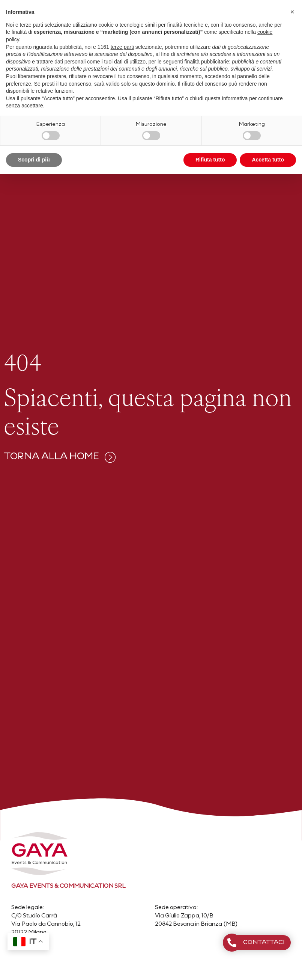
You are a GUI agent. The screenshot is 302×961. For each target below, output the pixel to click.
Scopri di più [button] (34, 160)
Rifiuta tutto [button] (210, 160)
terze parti (122, 47)
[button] (292, 12)
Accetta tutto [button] (268, 160)
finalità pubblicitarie (206, 62)
